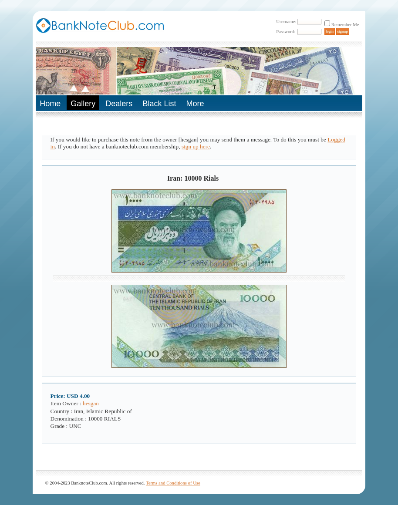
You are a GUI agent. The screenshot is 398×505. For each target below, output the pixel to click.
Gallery (83, 103)
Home (50, 103)
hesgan (91, 403)
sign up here (196, 146)
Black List (159, 103)
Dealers (118, 103)
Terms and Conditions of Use (173, 483)
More (195, 103)
